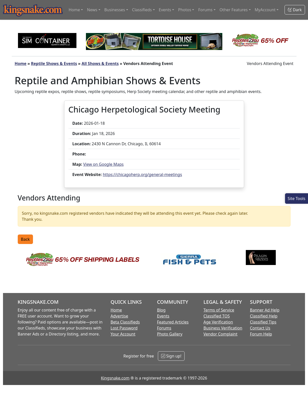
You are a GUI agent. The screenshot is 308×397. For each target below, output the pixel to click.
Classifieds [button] (142, 9)
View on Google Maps (103, 164)
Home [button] (74, 9)
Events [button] (165, 9)
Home (20, 63)
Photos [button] (184, 9)
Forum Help (261, 334)
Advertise (119, 316)
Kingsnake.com (115, 378)
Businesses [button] (114, 9)
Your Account (123, 334)
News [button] (92, 9)
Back (25, 239)
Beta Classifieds (125, 322)
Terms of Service (219, 310)
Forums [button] (205, 9)
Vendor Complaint (221, 334)
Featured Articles (173, 322)
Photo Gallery (170, 334)
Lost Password (124, 328)
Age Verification (218, 322)
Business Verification (223, 328)
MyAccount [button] (265, 9)
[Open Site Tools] (296, 198)
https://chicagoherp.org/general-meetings (142, 174)
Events (163, 316)
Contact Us (260, 328)
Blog (161, 310)
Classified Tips (263, 322)
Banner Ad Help (265, 310)
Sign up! (171, 356)
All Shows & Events (100, 63)
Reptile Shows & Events (54, 63)
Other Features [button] (234, 9)
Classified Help (264, 316)
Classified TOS (217, 316)
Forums (164, 328)
